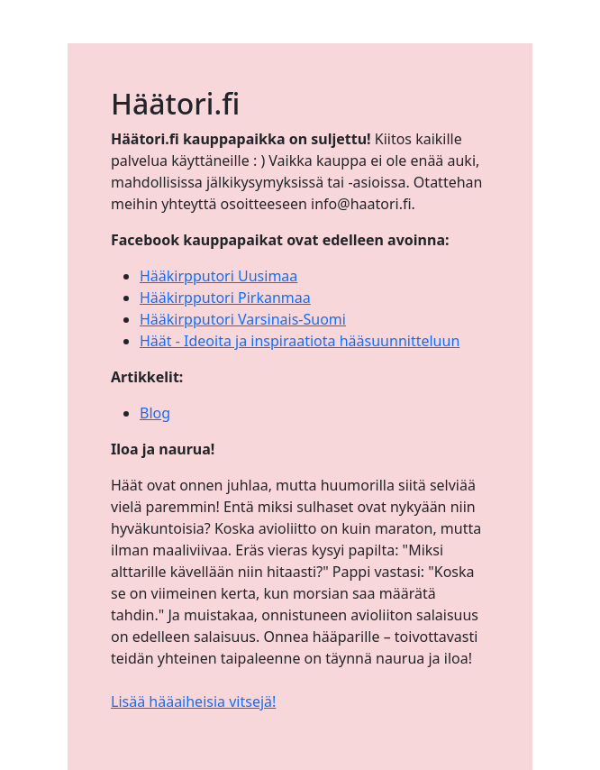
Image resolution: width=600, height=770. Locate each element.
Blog (155, 413)
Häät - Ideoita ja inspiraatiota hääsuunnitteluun (299, 341)
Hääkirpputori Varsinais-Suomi (243, 319)
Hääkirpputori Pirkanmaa (225, 297)
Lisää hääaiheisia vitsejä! (193, 701)
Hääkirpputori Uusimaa (218, 276)
